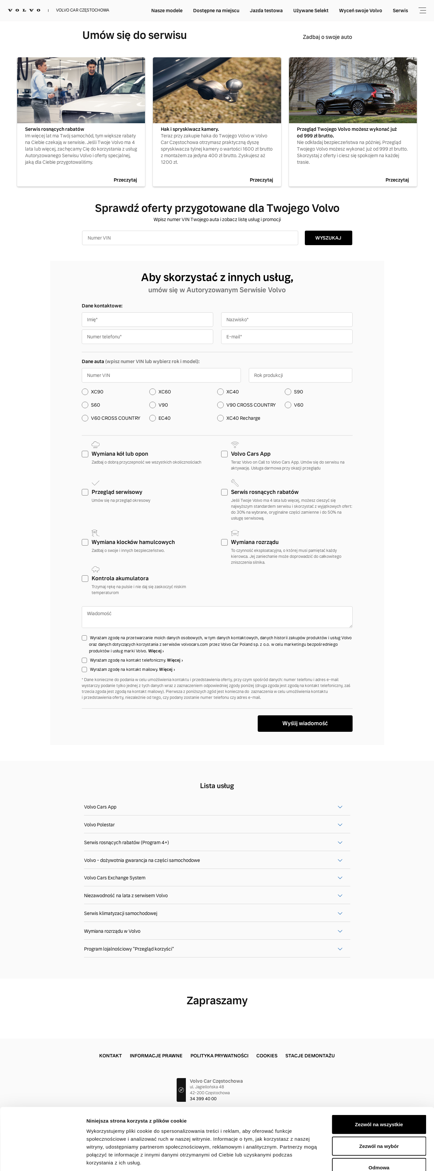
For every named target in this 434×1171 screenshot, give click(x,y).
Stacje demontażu (310, 1056)
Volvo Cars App (251, 453)
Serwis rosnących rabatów (265, 492)
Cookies (266, 1056)
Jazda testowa (266, 11)
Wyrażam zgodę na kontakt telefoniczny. (128, 660)
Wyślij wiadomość (305, 723)
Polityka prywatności (219, 1056)
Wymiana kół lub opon (120, 453)
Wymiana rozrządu (255, 542)
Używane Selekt (311, 11)
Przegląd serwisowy (117, 492)
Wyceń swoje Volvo (360, 11)
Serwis (400, 11)
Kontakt (110, 1056)
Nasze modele (167, 11)
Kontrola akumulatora (120, 578)
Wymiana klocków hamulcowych (133, 542)
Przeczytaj (125, 180)
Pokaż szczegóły (351, 1158)
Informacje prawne (156, 1056)
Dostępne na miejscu (216, 11)
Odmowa (378, 1127)
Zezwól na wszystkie (379, 1084)
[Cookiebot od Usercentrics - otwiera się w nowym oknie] (43, 1158)
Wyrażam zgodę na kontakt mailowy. (124, 669)
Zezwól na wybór (379, 1106)
